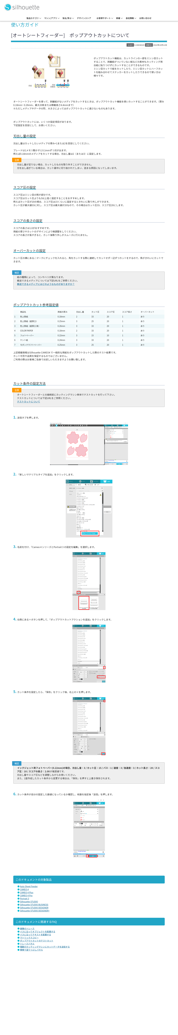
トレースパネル (27, 943)
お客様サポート (104, 18)
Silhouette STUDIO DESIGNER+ (34, 910)
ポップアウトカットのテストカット (36, 940)
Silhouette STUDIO (29, 901)
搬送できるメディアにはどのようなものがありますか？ (46, 284)
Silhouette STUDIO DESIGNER (34, 907)
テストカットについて (28, 401)
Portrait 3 (24, 898)
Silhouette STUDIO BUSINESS (34, 904)
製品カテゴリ (33, 18)
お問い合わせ (145, 18)
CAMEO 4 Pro (26, 895)
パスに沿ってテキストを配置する (35, 934)
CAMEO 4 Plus (26, 892)
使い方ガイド (25, 24)
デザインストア (84, 18)
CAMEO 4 (24, 889)
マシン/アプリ (50, 18)
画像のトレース (27, 928)
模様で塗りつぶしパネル (31, 949)
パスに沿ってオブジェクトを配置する (37, 931)
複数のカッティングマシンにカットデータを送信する (45, 946)
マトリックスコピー (29, 937)
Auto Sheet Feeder (29, 886)
